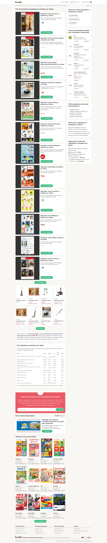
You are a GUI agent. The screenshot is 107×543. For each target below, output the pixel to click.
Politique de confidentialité (71, 541)
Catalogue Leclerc (39, 531)
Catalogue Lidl (38, 528)
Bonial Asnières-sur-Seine (21, 5)
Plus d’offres (40, 328)
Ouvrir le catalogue (46, 32)
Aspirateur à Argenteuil (75, 113)
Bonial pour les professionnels (80, 531)
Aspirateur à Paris (73, 109)
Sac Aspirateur (73, 23)
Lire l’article (47, 431)
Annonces (89, 5)
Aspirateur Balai (73, 15)
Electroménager (39, 5)
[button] (40, 23)
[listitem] (21, 295)
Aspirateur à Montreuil (74, 114)
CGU (79, 541)
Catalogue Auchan (58, 528)
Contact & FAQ (76, 528)
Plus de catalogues (40, 282)
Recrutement (76, 533)
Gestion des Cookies (87, 541)
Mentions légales (60, 541)
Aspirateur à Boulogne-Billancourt (78, 111)
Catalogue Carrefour (39, 533)
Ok (59, 409)
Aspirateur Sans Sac (74, 19)
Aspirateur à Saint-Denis (75, 116)
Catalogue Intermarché (59, 531)
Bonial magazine (19, 531)
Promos (31, 5)
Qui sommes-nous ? (20, 528)
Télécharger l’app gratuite (21, 533)
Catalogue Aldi (57, 533)
